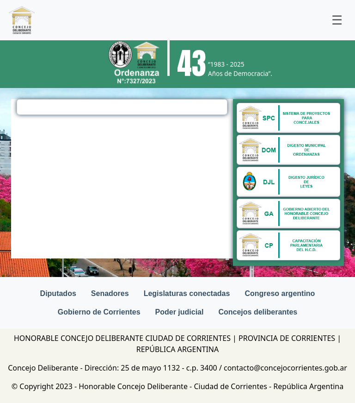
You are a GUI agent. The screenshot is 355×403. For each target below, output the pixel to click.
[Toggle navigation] (336, 20)
